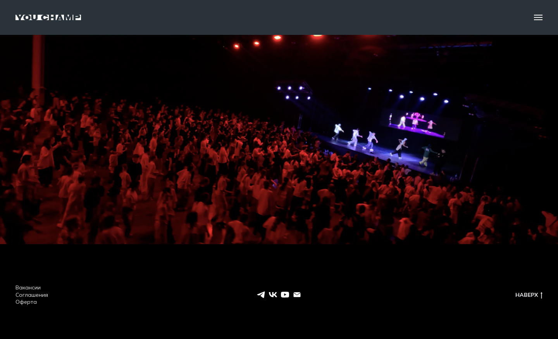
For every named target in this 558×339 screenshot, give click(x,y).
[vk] (273, 294)
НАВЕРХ (528, 295)
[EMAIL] (297, 294)
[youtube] (285, 294)
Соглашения (32, 294)
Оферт (24, 301)
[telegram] (261, 294)
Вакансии (28, 287)
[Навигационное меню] (538, 17)
